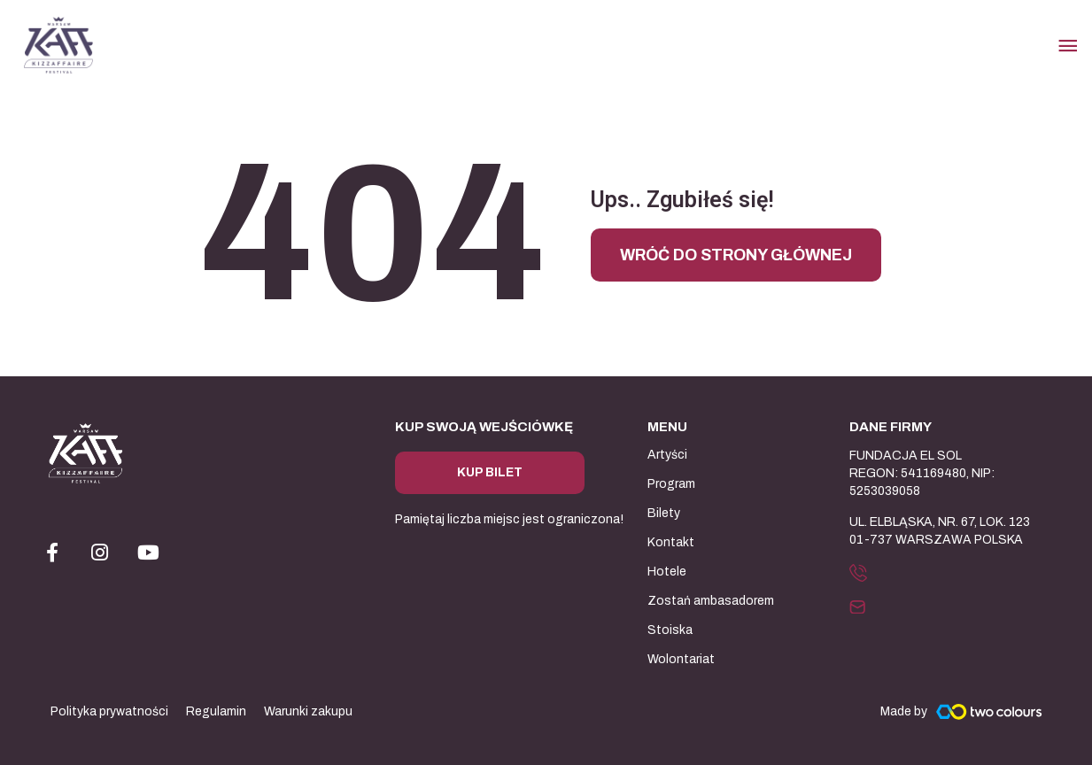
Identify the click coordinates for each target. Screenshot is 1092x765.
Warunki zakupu (308, 711)
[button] (862, 572)
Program (671, 484)
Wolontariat (681, 659)
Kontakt (670, 542)
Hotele (666, 571)
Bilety (663, 513)
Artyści (667, 454)
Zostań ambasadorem (710, 600)
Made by (903, 711)
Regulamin (216, 711)
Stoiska (670, 630)
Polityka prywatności (109, 711)
